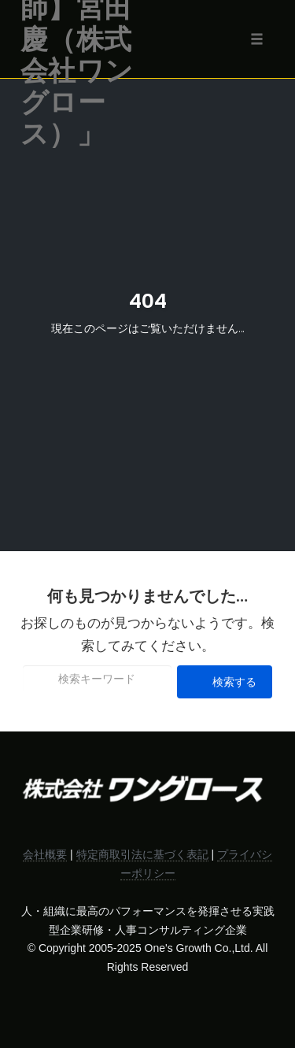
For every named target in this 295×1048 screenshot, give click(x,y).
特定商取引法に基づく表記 (142, 854)
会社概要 (45, 854)
